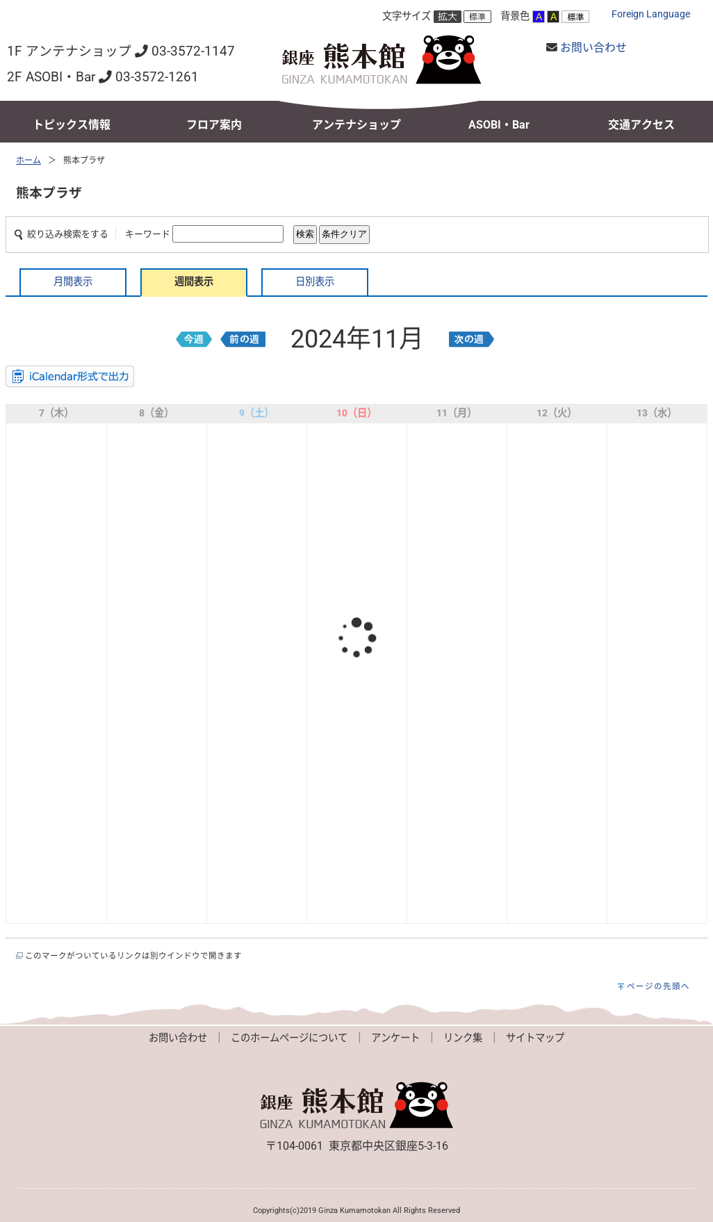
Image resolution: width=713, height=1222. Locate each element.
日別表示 (314, 282)
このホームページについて (289, 1038)
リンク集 (462, 1038)
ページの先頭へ (658, 986)
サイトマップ (535, 1038)
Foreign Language (651, 14)
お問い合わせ (593, 47)
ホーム (28, 160)
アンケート (395, 1038)
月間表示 (73, 282)
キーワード (147, 234)
